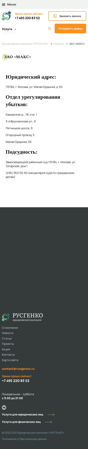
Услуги (9, 29)
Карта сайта (10, 360)
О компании (10, 328)
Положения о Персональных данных (24, 439)
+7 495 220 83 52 (27, 18)
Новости (7, 333)
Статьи (7, 338)
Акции (6, 349)
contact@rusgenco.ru (18, 369)
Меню (9, 4)
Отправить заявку (70, 28)
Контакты (8, 355)
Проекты (8, 344)
